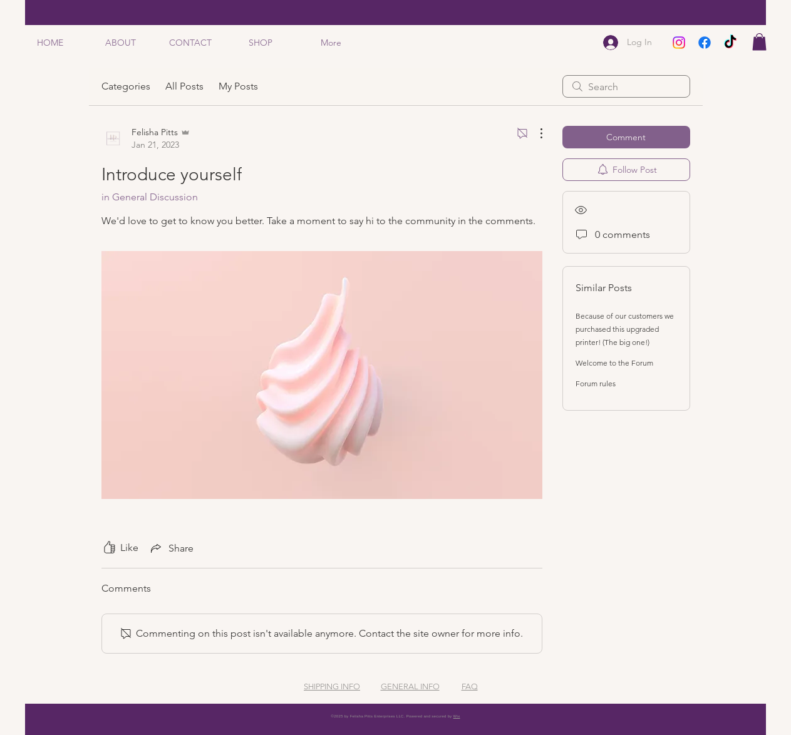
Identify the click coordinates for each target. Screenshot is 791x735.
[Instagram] (679, 42)
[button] (759, 41)
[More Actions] (534, 133)
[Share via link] (171, 547)
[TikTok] (730, 42)
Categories (125, 86)
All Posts (184, 86)
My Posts (238, 86)
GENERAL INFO (410, 686)
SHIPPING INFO (332, 686)
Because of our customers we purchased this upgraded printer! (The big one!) (625, 329)
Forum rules (596, 383)
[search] (626, 86)
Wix (456, 716)
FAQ (470, 686)
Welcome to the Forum (614, 363)
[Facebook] (704, 42)
